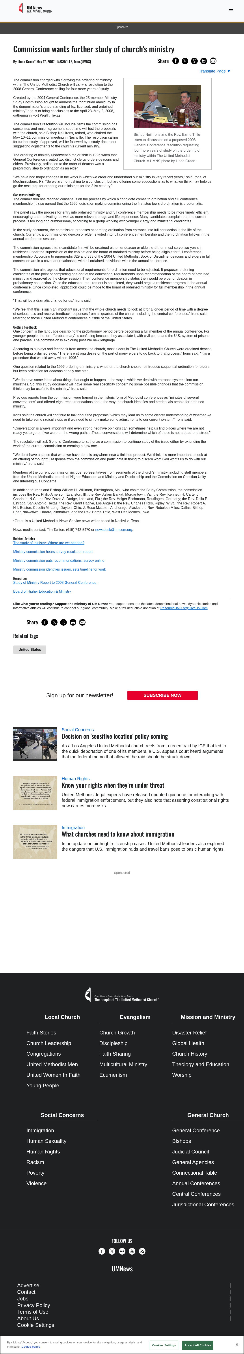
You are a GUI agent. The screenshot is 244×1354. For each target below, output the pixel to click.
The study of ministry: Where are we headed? (48, 543)
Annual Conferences (196, 1183)
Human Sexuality (46, 1141)
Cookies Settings (164, 1345)
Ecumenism (113, 1075)
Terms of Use (32, 1312)
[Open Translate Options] (215, 71)
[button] (103, 1251)
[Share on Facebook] (175, 61)
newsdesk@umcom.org (113, 530)
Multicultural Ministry (123, 1064)
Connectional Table (194, 1173)
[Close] (237, 1344)
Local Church (62, 1017)
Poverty (35, 1173)
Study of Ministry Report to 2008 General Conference (54, 582)
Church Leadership (48, 1043)
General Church (208, 1115)
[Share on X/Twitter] (185, 61)
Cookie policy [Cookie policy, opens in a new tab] (31, 1346)
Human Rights (76, 778)
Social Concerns (78, 729)
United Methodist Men (52, 1064)
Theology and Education (200, 1064)
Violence (36, 1183)
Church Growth (117, 1033)
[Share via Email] (213, 61)
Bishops (181, 1141)
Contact (26, 1292)
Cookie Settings (35, 1325)
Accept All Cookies (197, 1345)
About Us (28, 1318)
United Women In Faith (53, 1075)
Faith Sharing (115, 1054)
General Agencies (193, 1162)
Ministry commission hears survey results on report (53, 552)
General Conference (196, 1130)
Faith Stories (41, 1033)
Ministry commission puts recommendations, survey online (58, 560)
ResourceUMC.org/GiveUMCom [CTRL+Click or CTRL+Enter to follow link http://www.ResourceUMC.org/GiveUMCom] (184, 608)
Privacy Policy (33, 1305)
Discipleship (113, 1043)
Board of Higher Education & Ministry (42, 591)
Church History (189, 1054)
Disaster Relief (189, 1033)
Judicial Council (190, 1152)
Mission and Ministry (208, 1017)
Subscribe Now (162, 695)
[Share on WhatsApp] (194, 61)
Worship (182, 1075)
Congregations (43, 1054)
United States (30, 649)
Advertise (28, 1285)
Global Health (188, 1043)
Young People (42, 1085)
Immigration (73, 827)
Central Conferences (196, 1194)
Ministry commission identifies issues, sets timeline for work (59, 569)
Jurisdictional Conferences (203, 1204)
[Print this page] (203, 61)
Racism (35, 1162)
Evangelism (135, 1017)
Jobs (22, 1299)
